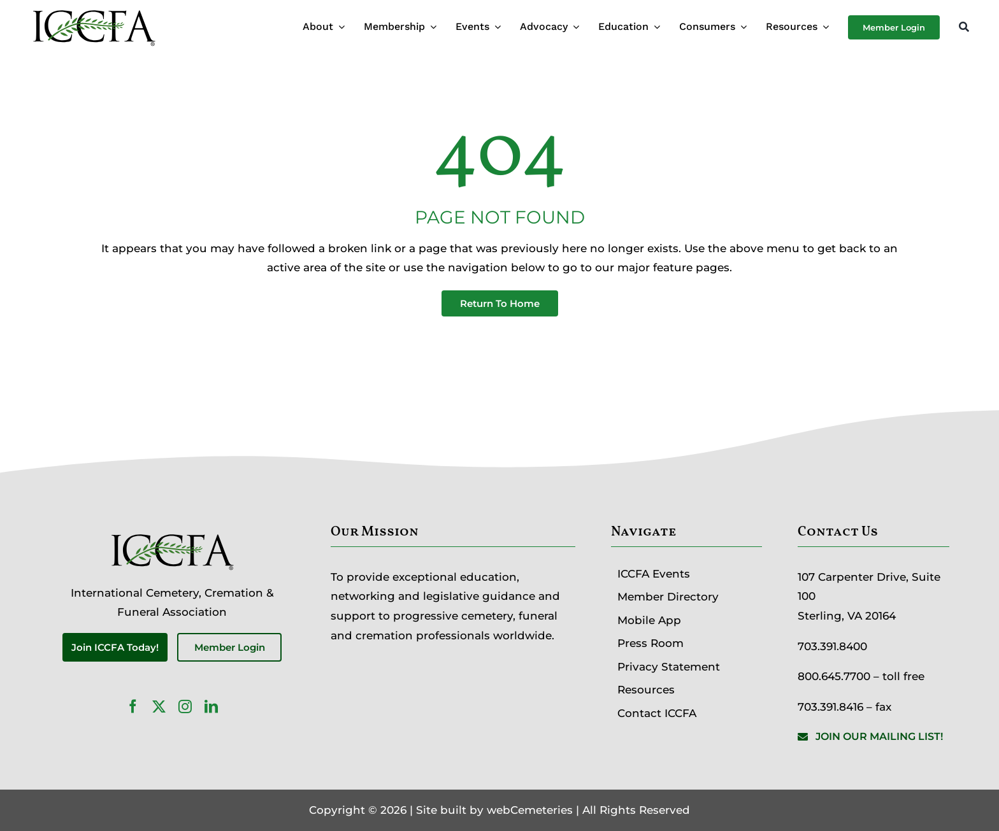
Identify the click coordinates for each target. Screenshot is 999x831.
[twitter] (159, 706)
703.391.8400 (832, 646)
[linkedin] (211, 706)
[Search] (964, 28)
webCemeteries (530, 810)
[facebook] (133, 706)
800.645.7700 (834, 676)
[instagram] (185, 706)
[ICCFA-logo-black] (93, 11)
